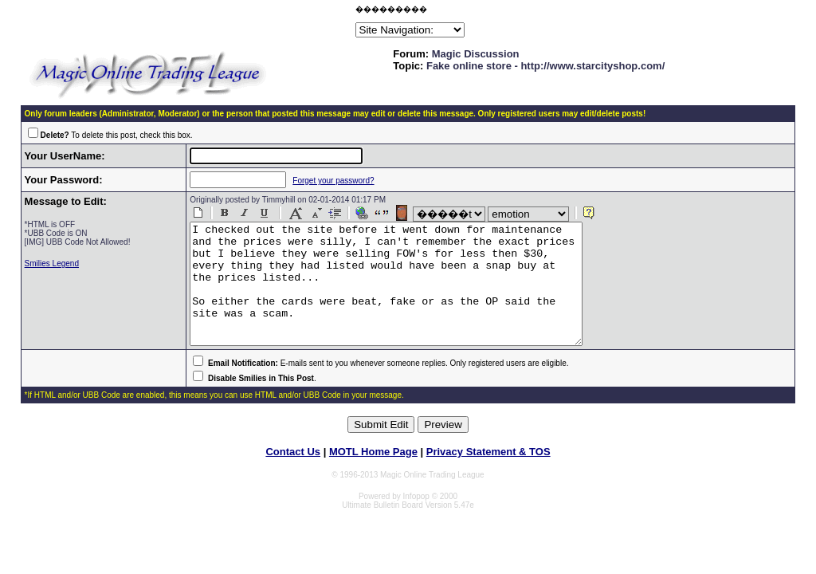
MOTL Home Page (373, 476)
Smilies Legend (52, 263)
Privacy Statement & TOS (488, 476)
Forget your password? (323, 180)
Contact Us (292, 476)
